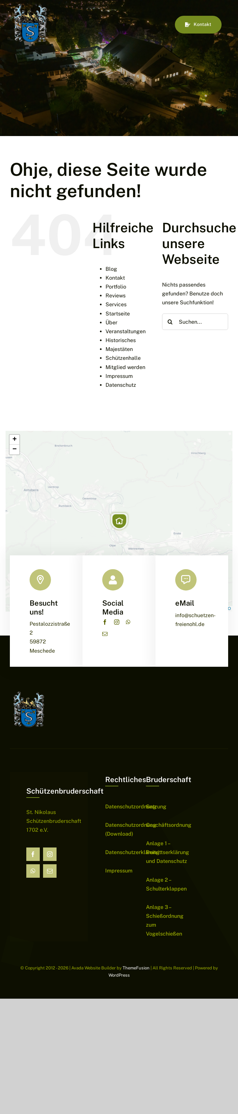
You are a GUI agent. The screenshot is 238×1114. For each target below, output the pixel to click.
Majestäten (119, 349)
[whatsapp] (128, 622)
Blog (111, 269)
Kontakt (115, 278)
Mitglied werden (125, 367)
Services (116, 304)
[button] (119, 521)
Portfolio (116, 287)
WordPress (119, 975)
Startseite (118, 314)
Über (111, 322)
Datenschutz (121, 385)
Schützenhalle (123, 358)
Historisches (121, 340)
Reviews (116, 295)
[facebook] (104, 622)
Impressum (119, 376)
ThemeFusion (136, 967)
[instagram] (116, 622)
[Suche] (170, 321)
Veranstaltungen (126, 331)
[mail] (104, 634)
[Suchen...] (195, 321)
